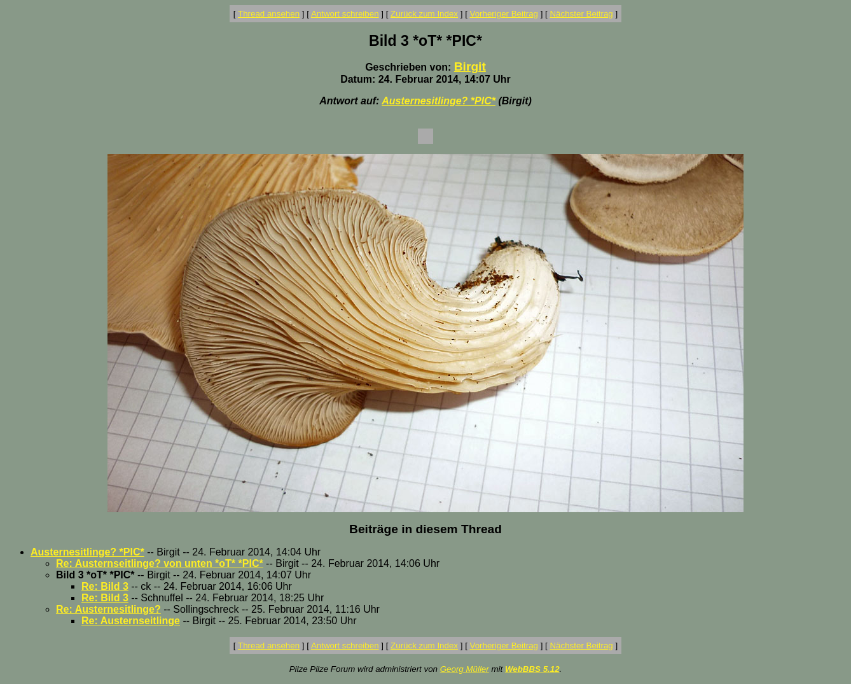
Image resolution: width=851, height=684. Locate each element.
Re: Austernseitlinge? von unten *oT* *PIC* (159, 563)
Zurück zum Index (424, 13)
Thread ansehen (269, 13)
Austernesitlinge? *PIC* (438, 100)
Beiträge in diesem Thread (425, 529)
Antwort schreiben (345, 13)
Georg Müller (464, 669)
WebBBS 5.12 (532, 669)
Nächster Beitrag (581, 13)
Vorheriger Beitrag (504, 13)
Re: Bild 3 (104, 586)
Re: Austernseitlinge (130, 620)
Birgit (470, 66)
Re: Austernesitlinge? (108, 609)
